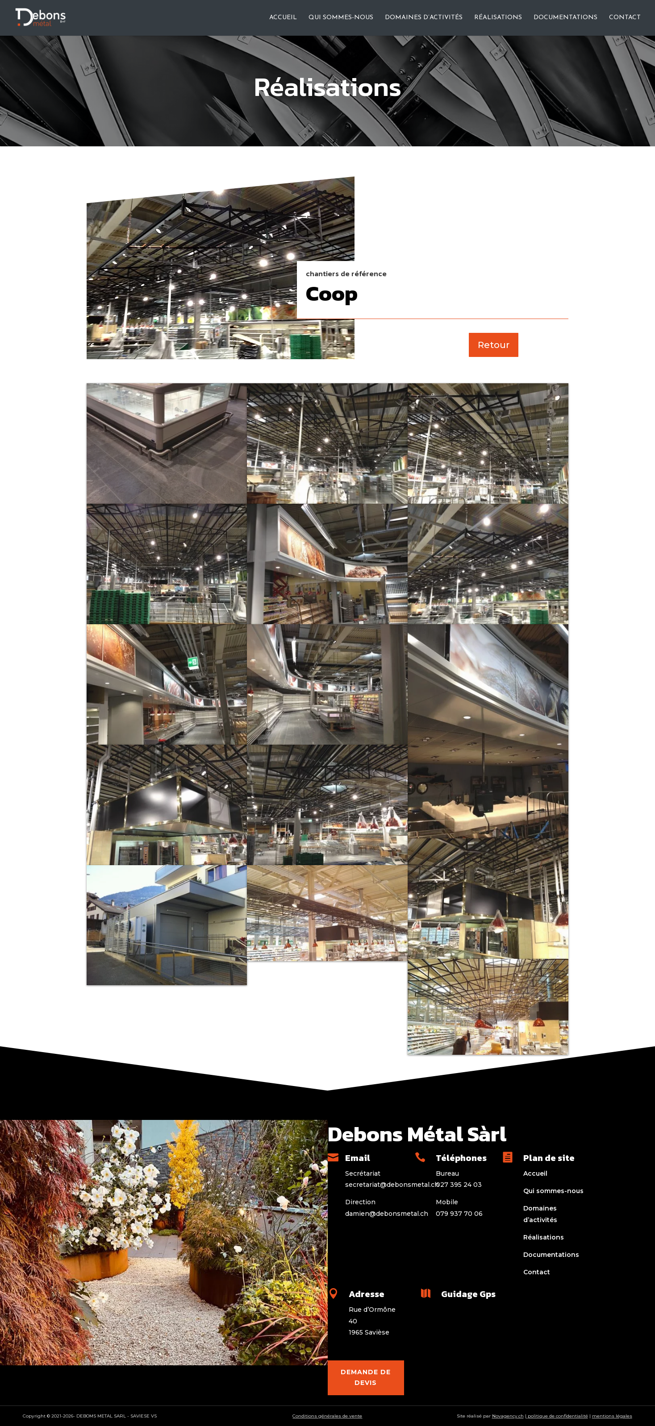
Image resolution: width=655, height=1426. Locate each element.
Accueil (283, 18)
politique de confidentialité (557, 1416)
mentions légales (612, 1416)
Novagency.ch (508, 1416)
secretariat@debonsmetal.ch (392, 1185)
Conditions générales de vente (327, 1416)
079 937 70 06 (459, 1214)
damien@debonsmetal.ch (386, 1214)
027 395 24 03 (459, 1185)
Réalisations (498, 18)
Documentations (565, 18)
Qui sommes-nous (341, 18)
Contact (625, 18)
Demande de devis (366, 1377)
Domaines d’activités (424, 18)
